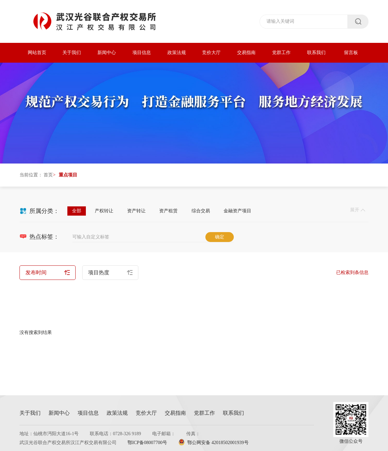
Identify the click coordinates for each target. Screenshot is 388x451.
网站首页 (37, 52)
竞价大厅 (211, 52)
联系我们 (316, 52)
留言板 (351, 52)
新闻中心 (106, 52)
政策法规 (176, 52)
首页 (48, 174)
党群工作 (281, 52)
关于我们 (71, 52)
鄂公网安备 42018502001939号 (213, 442)
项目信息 (141, 52)
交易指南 (246, 52)
